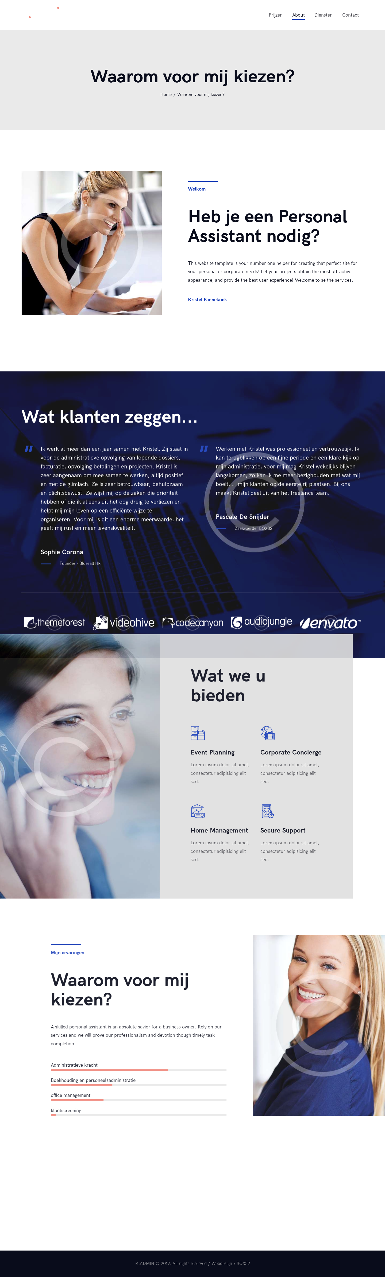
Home (166, 94)
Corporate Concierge (95, 752)
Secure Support (87, 830)
